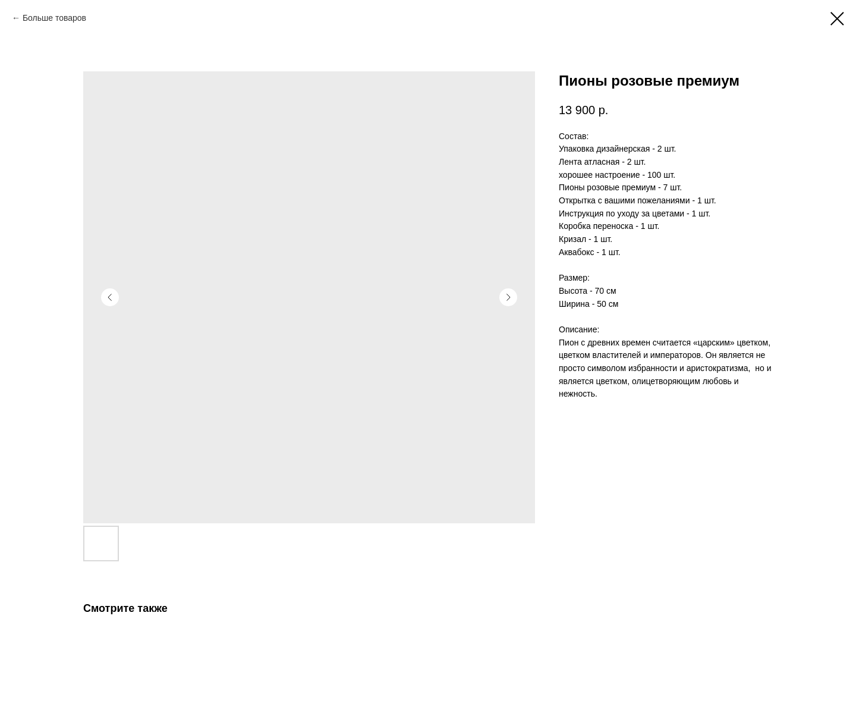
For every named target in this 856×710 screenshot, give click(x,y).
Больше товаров (54, 18)
